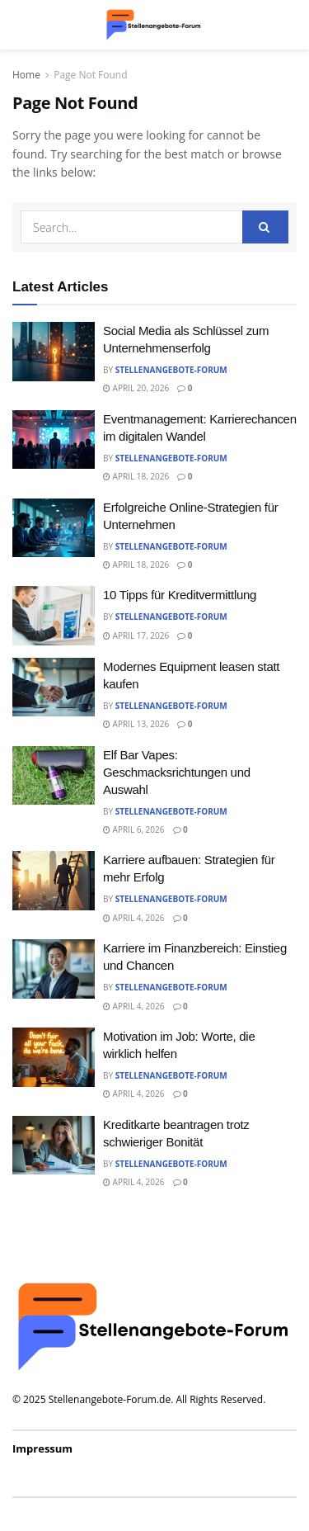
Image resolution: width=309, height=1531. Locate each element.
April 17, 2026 (136, 635)
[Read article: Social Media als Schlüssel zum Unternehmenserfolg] (53, 351)
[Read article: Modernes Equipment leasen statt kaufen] (53, 687)
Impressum (42, 1448)
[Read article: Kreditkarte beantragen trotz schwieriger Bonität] (53, 1145)
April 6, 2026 (134, 829)
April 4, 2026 (134, 918)
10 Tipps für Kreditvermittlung (179, 595)
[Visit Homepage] (154, 24)
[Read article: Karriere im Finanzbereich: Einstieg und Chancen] (53, 969)
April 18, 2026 (136, 476)
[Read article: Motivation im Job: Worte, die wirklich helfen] (53, 1057)
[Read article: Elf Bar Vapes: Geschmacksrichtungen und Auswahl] (53, 776)
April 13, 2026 (136, 724)
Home (26, 75)
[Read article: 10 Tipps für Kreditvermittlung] (53, 615)
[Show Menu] (20, 25)
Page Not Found (90, 75)
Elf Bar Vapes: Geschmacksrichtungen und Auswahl (176, 772)
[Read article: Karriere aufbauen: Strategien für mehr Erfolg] (53, 880)
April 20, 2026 (136, 388)
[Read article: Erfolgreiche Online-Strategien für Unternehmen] (53, 528)
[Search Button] (288, 25)
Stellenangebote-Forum (171, 370)
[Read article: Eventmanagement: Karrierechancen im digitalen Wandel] (53, 440)
